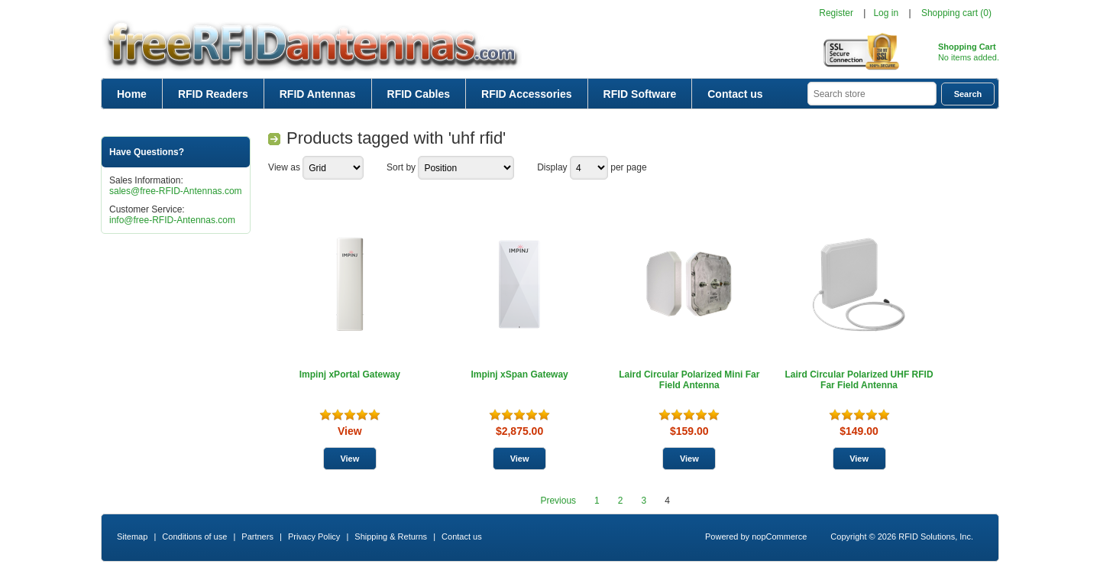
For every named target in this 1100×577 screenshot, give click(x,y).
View (350, 431)
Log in (885, 13)
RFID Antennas (318, 94)
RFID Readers (213, 94)
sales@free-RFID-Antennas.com (175, 191)
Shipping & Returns (390, 536)
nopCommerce (779, 536)
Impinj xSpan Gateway (519, 374)
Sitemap (132, 536)
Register (836, 13)
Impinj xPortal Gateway (349, 374)
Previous (558, 500)
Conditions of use (194, 536)
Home (132, 94)
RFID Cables (418, 94)
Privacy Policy (314, 536)
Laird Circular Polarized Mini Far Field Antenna (689, 380)
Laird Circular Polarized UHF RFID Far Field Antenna (859, 380)
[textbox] (872, 93)
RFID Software (640, 94)
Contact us (734, 94)
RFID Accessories (526, 94)
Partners (257, 536)
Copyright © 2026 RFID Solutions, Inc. (901, 536)
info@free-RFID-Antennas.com (172, 220)
